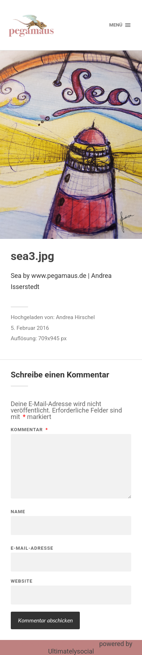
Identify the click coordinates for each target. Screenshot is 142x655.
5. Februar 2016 (30, 328)
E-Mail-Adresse (32, 548)
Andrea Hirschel (75, 317)
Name (18, 511)
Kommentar (29, 429)
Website (22, 581)
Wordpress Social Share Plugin (54, 643)
